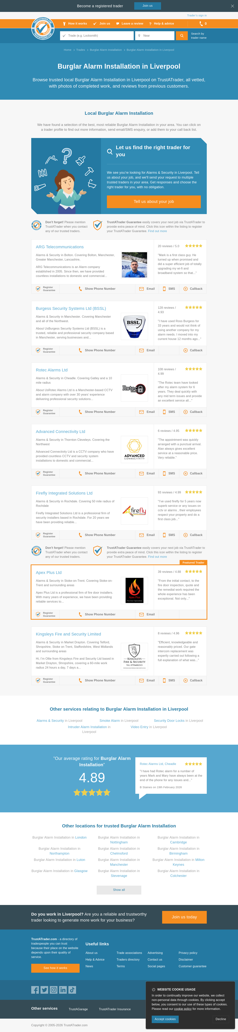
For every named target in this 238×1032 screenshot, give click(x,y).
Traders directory (128, 959)
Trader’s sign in (197, 15)
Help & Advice (95, 959)
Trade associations (129, 952)
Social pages (156, 966)
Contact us (155, 959)
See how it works (55, 968)
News (89, 966)
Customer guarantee (192, 966)
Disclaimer (186, 959)
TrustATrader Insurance (115, 1009)
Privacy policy (188, 952)
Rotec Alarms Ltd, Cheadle (158, 763)
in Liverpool (59, 721)
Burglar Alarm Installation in (59, 837)
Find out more (157, 231)
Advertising (155, 952)
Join (148, 5)
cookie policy (183, 1008)
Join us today (184, 917)
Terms (121, 966)
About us (92, 952)
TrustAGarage (78, 1009)
